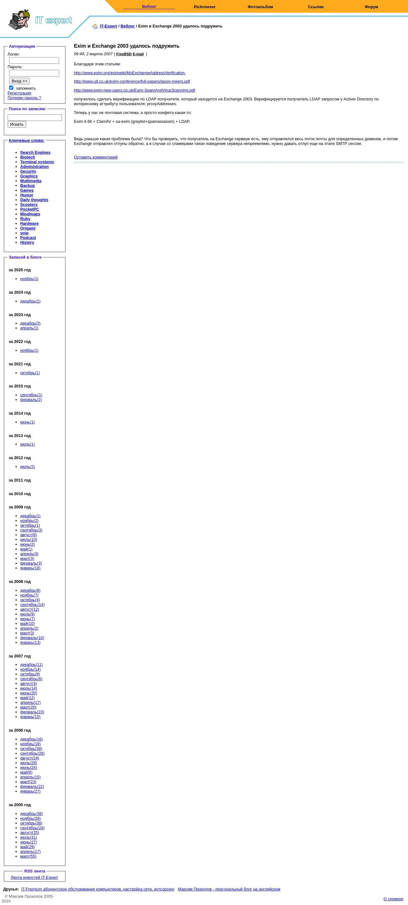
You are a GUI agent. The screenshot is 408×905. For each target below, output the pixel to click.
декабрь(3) (30, 323)
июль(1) (27, 444)
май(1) (26, 549)
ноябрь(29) (30, 818)
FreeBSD (124, 54)
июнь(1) (27, 422)
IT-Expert (108, 26)
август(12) (29, 609)
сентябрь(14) (32, 604)
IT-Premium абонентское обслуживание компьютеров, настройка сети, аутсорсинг (98, 889)
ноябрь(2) (29, 520)
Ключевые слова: (26, 140)
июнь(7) (27, 618)
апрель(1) (29, 328)
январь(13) (30, 642)
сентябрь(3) (31, 530)
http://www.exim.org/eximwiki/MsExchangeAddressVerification (130, 72)
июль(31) (28, 837)
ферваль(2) (31, 399)
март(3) (27, 558)
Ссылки (316, 6)
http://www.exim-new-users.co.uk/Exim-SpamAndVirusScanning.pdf (134, 90)
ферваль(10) (32, 637)
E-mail (138, 54)
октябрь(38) (31, 748)
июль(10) (28, 539)
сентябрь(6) (31, 678)
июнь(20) (28, 693)
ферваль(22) (32, 786)
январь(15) (30, 716)
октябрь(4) (30, 599)
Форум (371, 6)
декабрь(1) (30, 301)
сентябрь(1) (31, 395)
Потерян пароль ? (24, 97)
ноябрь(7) (29, 595)
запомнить (26, 88)
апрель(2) (29, 628)
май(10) (27, 623)
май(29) (27, 846)
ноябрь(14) (30, 669)
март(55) (28, 856)
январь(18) (30, 568)
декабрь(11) (31, 664)
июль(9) (27, 614)
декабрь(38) (31, 813)
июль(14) (28, 688)
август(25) (29, 832)
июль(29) (28, 762)
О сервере (393, 898)
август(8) (28, 534)
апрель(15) (30, 777)
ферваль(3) (31, 563)
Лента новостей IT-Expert (34, 877)
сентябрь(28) (32, 753)
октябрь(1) (30, 372)
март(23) (28, 781)
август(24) (29, 758)
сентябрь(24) (32, 827)
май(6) (26, 772)
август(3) (28, 683)
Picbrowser (205, 6)
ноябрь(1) (29, 278)
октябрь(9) (30, 674)
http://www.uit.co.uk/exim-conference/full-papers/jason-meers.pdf (132, 81)
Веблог (149, 6)
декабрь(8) (30, 590)
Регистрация (19, 93)
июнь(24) (28, 767)
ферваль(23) (32, 712)
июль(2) (27, 466)
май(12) (27, 697)
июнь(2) (27, 544)
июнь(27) (28, 842)
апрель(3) (29, 553)
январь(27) (30, 791)
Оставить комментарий (96, 157)
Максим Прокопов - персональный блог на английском (229, 889)
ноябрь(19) (30, 743)
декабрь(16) (31, 739)
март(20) (28, 707)
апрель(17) (30, 702)
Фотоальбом (260, 6)
